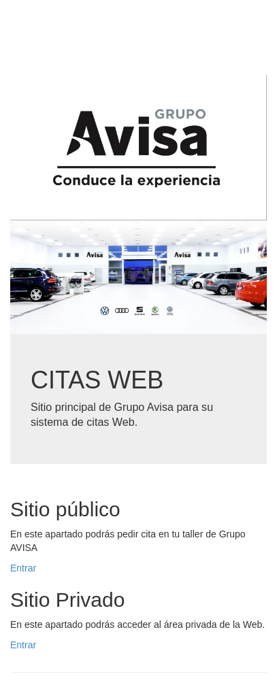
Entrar (23, 568)
